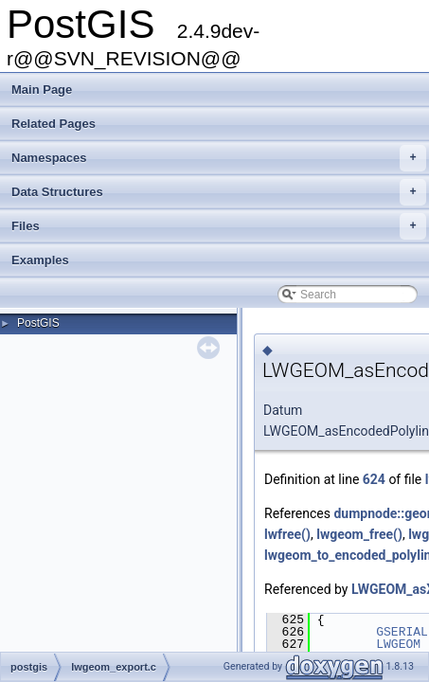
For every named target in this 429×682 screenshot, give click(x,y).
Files (218, 226)
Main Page (41, 89)
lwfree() (287, 534)
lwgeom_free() (359, 534)
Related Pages (53, 124)
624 (374, 479)
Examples (40, 260)
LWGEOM (398, 644)
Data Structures (218, 192)
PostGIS (38, 323)
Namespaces (218, 158)
